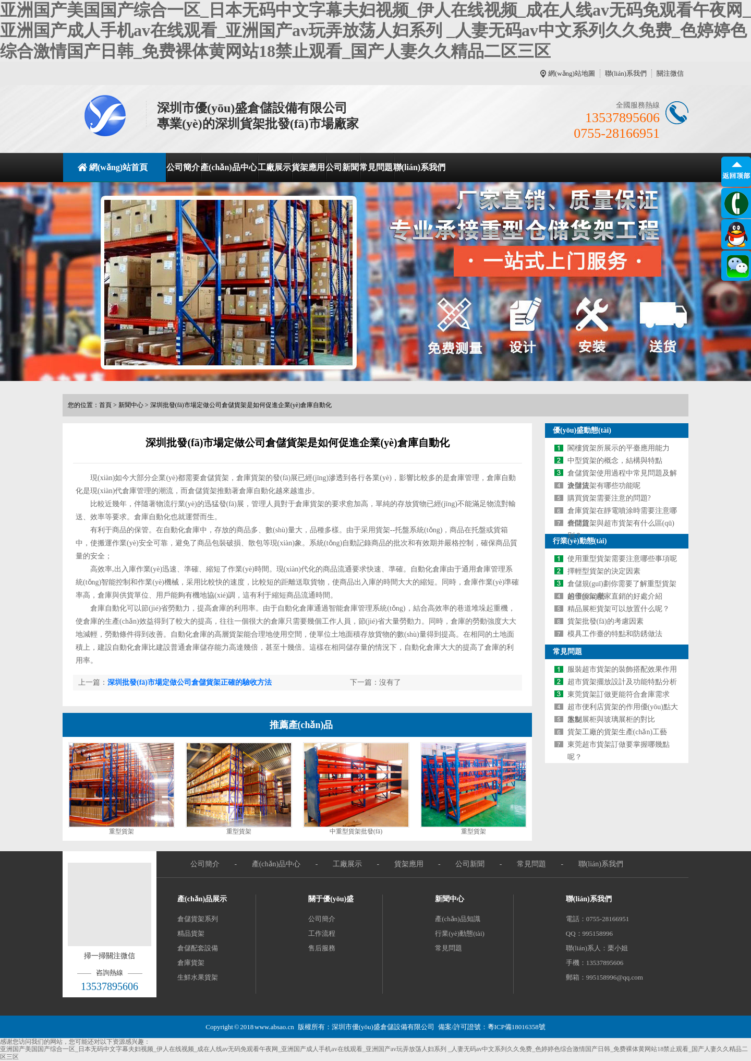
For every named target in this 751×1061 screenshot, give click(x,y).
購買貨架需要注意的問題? (609, 498)
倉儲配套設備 (197, 948)
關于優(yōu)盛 (331, 899)
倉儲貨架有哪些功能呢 (603, 486)
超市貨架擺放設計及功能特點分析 (622, 682)
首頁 (105, 405)
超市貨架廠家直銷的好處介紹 (614, 596)
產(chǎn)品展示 (202, 899)
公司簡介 (183, 167)
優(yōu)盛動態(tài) (582, 430)
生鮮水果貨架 (197, 977)
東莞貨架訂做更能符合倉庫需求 (618, 694)
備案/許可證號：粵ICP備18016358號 (492, 1027)
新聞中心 (130, 405)
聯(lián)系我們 (626, 73)
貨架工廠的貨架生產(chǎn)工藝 (617, 732)
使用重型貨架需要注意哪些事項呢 (622, 559)
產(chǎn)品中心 (228, 167)
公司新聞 (342, 167)
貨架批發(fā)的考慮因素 (605, 621)
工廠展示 (274, 167)
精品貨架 (190, 933)
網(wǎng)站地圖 (571, 73)
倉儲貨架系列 (197, 919)
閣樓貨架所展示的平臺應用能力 (618, 448)
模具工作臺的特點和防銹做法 (614, 634)
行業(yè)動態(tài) (580, 541)
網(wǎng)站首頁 (118, 167)
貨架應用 (308, 167)
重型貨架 (121, 831)
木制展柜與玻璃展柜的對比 (611, 719)
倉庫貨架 (190, 963)
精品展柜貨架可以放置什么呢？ (618, 609)
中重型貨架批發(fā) (356, 831)
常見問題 (376, 167)
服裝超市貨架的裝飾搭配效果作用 (622, 669)
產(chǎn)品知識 (457, 919)
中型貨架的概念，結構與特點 (614, 460)
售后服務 (321, 948)
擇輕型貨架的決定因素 (603, 571)
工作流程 (321, 933)
